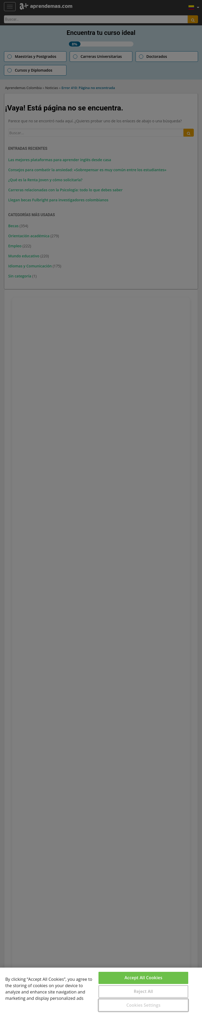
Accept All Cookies (143, 978)
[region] (101, 992)
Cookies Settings (143, 1005)
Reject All (143, 991)
